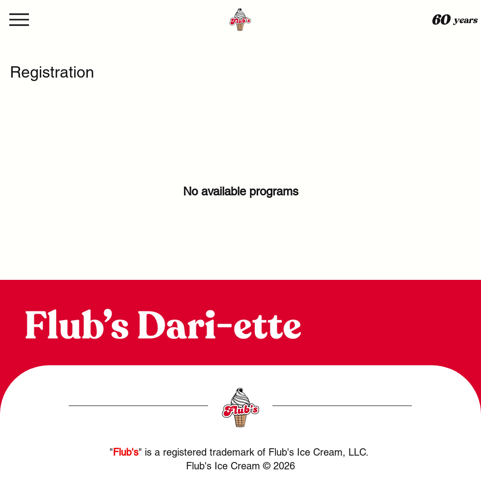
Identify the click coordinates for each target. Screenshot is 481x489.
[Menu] (20, 19)
